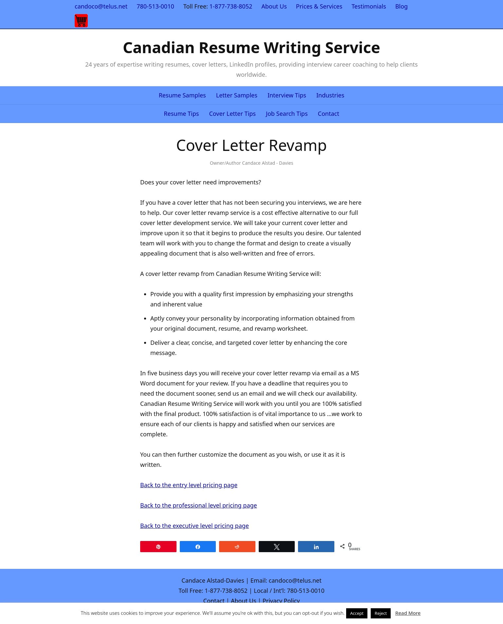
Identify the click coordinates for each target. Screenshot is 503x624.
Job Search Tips (287, 113)
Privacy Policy (281, 601)
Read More (407, 613)
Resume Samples (182, 95)
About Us (274, 6)
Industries (330, 95)
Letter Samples (236, 95)
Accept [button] (356, 613)
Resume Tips (181, 113)
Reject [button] (381, 613)
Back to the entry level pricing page (188, 485)
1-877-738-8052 (231, 6)
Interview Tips (287, 95)
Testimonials (368, 6)
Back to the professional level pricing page (198, 505)
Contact (328, 113)
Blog (401, 6)
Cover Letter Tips (232, 113)
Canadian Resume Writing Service (251, 47)
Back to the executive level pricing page (194, 526)
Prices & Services (319, 6)
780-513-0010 (155, 6)
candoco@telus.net (101, 6)
